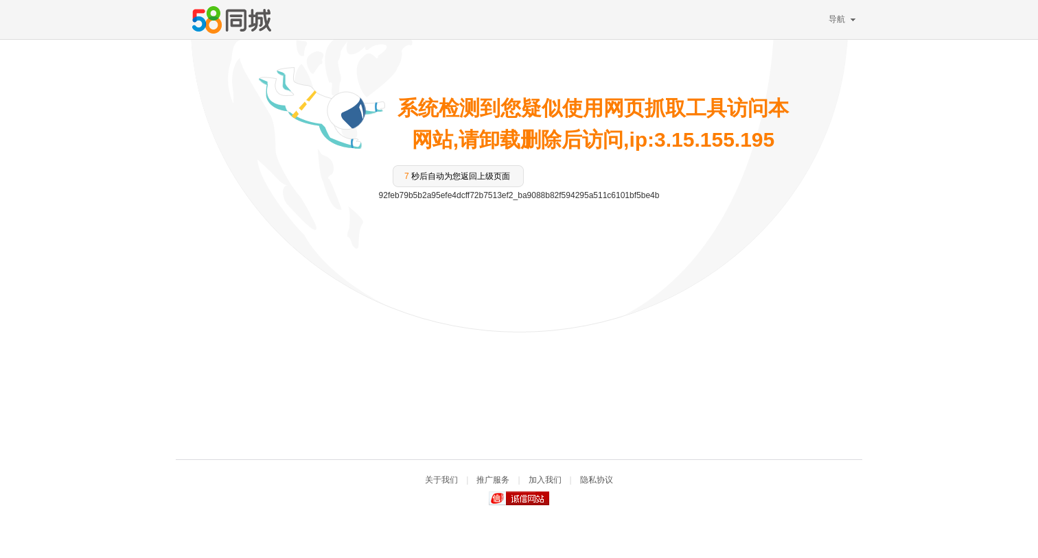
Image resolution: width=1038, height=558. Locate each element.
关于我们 (441, 480)
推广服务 (492, 480)
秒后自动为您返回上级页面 (457, 176)
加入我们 (545, 480)
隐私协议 (596, 480)
